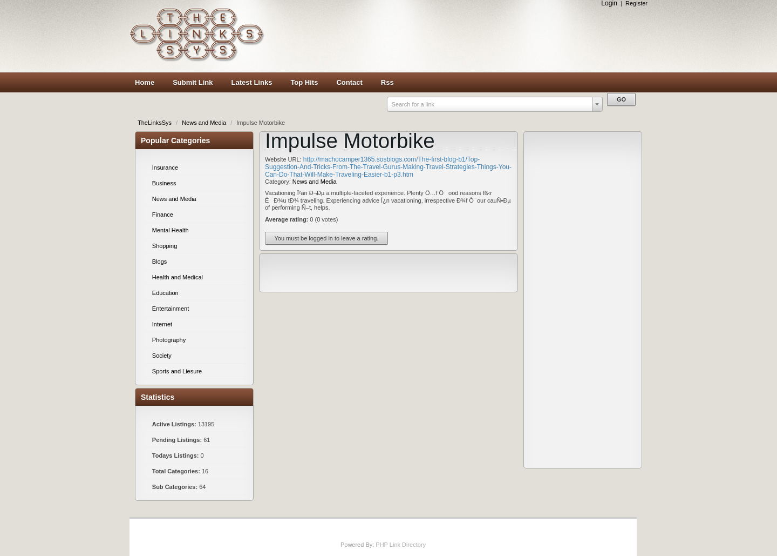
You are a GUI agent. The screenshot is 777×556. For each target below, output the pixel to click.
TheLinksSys (155, 122)
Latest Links (251, 82)
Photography (169, 340)
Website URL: (284, 159)
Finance (162, 214)
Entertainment (170, 308)
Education (165, 293)
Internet (162, 324)
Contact (349, 82)
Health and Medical (177, 277)
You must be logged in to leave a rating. (327, 238)
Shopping (165, 246)
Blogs (159, 261)
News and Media (205, 122)
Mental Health (170, 230)
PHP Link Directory (401, 544)
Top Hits (304, 82)
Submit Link (193, 82)
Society (162, 355)
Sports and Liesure (177, 371)
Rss (387, 82)
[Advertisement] (459, 36)
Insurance (165, 167)
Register (636, 3)
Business (164, 183)
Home (144, 82)
